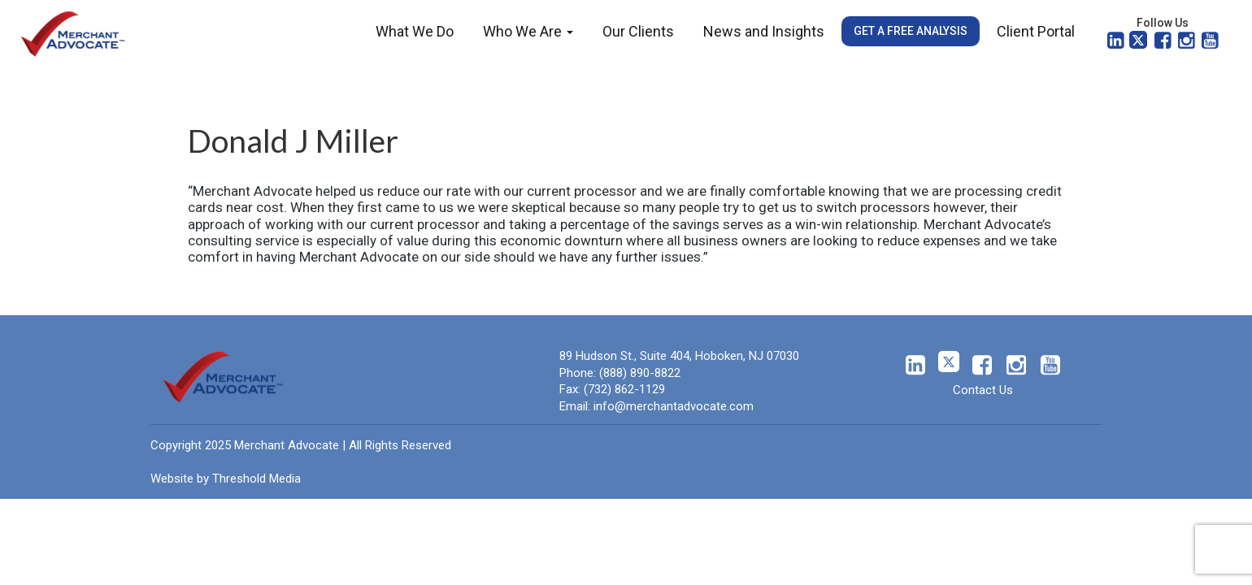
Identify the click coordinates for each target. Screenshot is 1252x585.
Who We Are (528, 31)
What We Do (415, 31)
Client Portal (1036, 31)
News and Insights (763, 31)
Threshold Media (256, 478)
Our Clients (638, 31)
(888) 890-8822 (639, 373)
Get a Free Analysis (910, 30)
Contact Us (983, 390)
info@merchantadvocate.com (673, 406)
